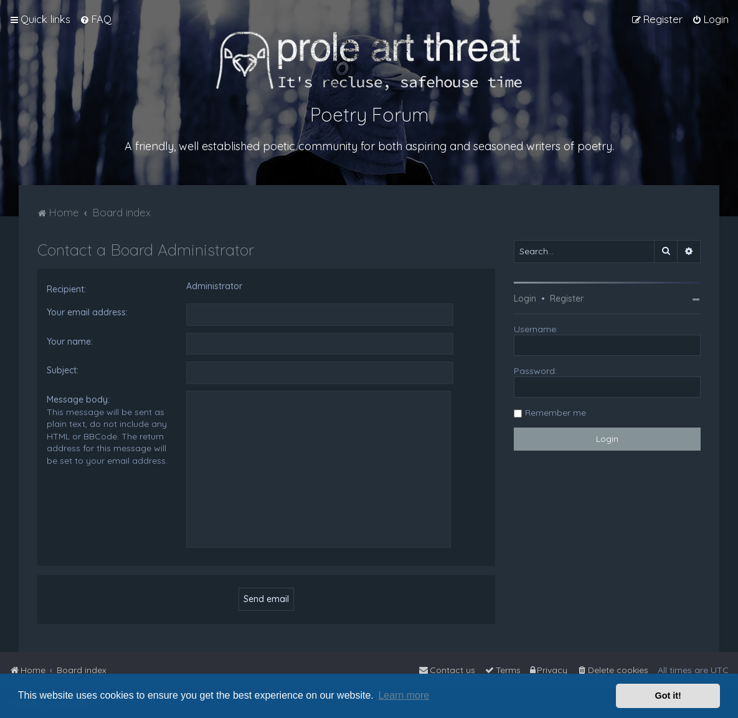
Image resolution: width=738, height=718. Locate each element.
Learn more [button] (403, 695)
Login (525, 298)
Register (567, 298)
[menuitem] (95, 19)
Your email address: (87, 312)
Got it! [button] (668, 696)
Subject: (62, 370)
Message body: (78, 399)
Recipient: (66, 289)
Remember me (555, 412)
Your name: (70, 341)
